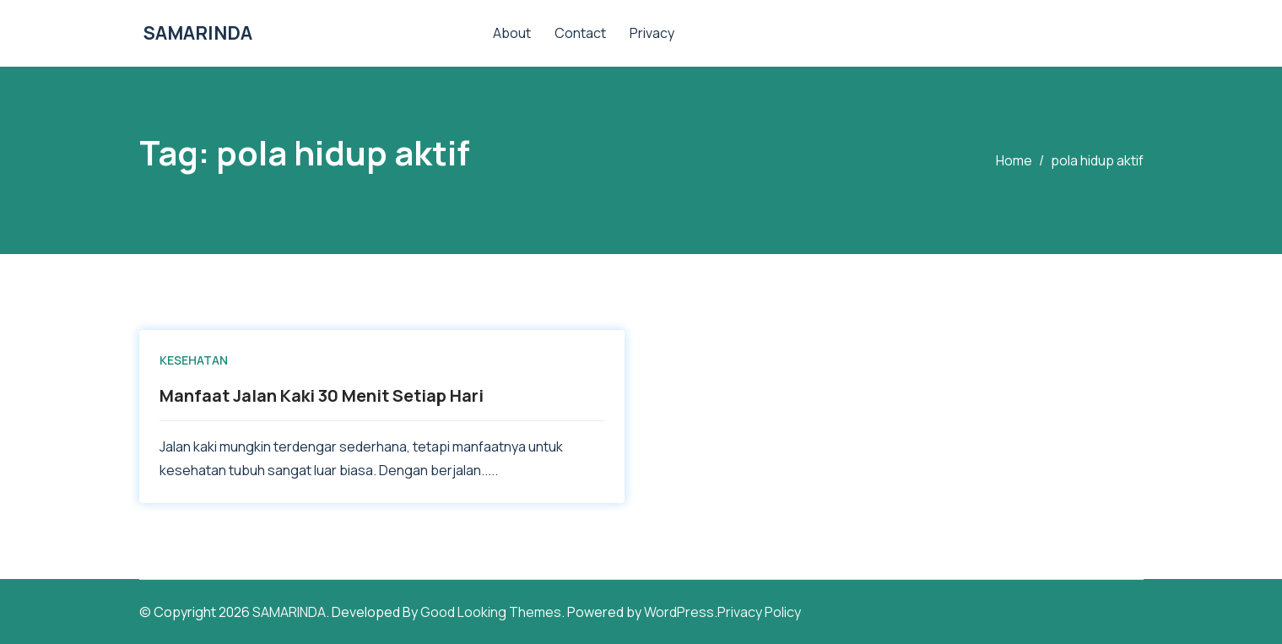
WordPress (679, 612)
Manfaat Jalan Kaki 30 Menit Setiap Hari (322, 395)
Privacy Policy (759, 612)
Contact (580, 33)
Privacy (652, 33)
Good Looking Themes (490, 612)
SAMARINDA (197, 33)
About (512, 33)
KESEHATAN (194, 360)
